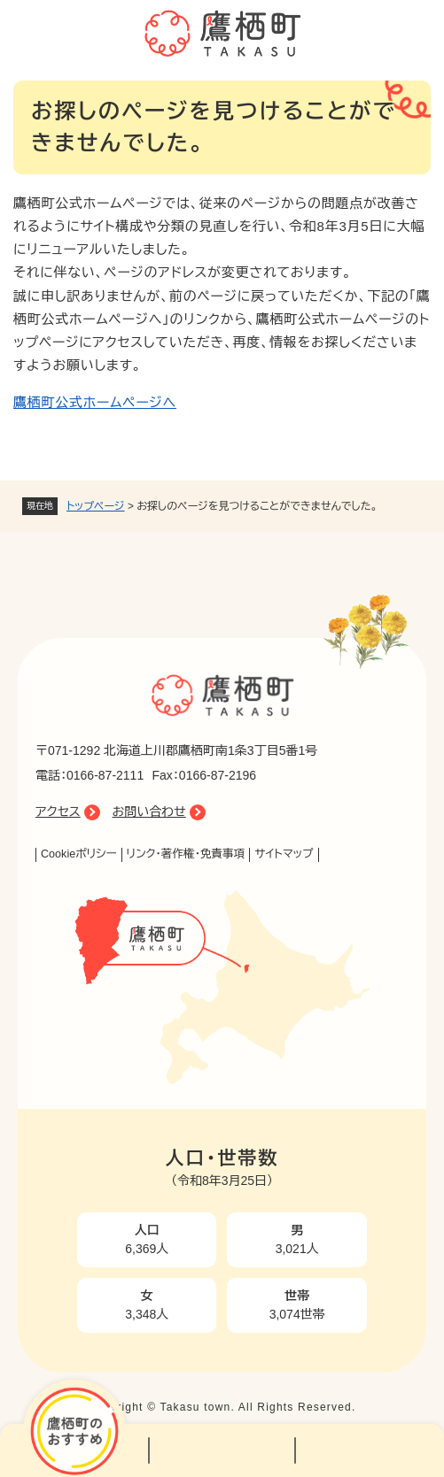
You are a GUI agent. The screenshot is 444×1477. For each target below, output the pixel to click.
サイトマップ (283, 854)
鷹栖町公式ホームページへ (94, 402)
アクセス (58, 811)
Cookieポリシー (79, 854)
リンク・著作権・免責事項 (186, 854)
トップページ (95, 506)
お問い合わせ (149, 811)
